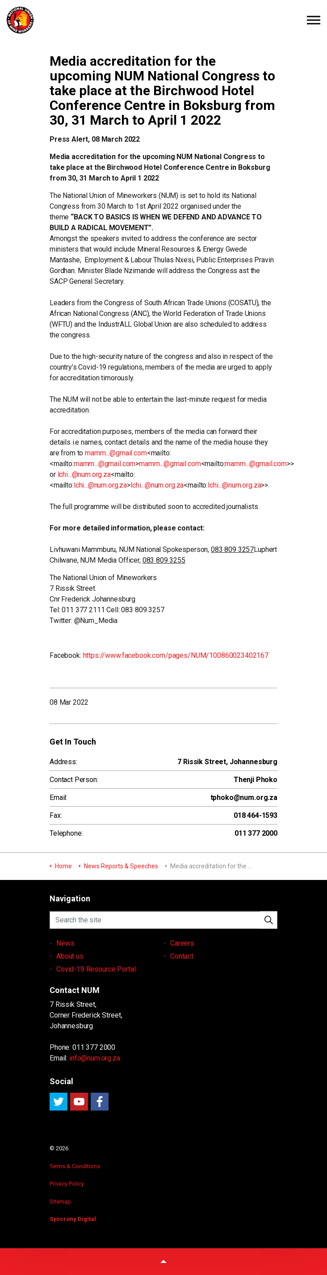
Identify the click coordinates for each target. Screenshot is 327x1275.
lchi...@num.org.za (84, 474)
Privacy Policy (67, 1183)
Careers (182, 957)
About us (70, 970)
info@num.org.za (94, 1058)
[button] (268, 926)
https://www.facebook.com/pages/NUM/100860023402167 (176, 655)
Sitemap (60, 1201)
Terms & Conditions (75, 1166)
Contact (181, 970)
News (65, 957)
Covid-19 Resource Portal (95, 983)
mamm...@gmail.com (116, 453)
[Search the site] (163, 926)
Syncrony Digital (73, 1219)
